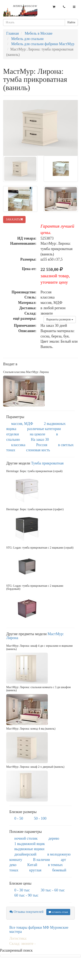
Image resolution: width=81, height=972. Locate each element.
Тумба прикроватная (47, 463)
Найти (71, 22)
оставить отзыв (58, 912)
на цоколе (37, 434)
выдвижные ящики (29, 849)
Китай (32, 865)
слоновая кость (38, 450)
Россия (41, 445)
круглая (35, 870)
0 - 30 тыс (22, 890)
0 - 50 (18, 818)
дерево (53, 838)
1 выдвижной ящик (29, 844)
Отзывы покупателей (26, 911)
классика (18, 445)
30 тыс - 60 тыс (53, 890)
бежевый (59, 870)
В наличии (41, 860)
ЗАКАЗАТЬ (14, 219)
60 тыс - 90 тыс (26, 895)
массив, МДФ (22, 424)
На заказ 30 (40, 439)
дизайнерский (25, 854)
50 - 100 (40, 818)
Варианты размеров (59, 319)
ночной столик (26, 838)
